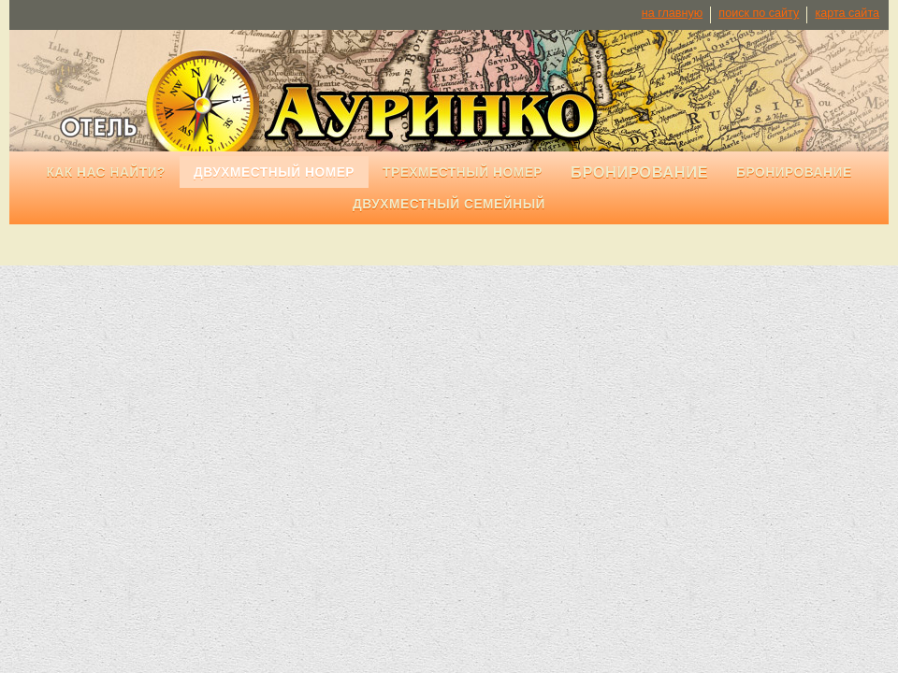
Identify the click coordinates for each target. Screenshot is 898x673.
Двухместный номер (274, 172)
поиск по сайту (758, 13)
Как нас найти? (106, 172)
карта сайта (847, 13)
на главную (672, 13)
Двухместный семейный (449, 204)
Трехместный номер (463, 172)
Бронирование (794, 172)
